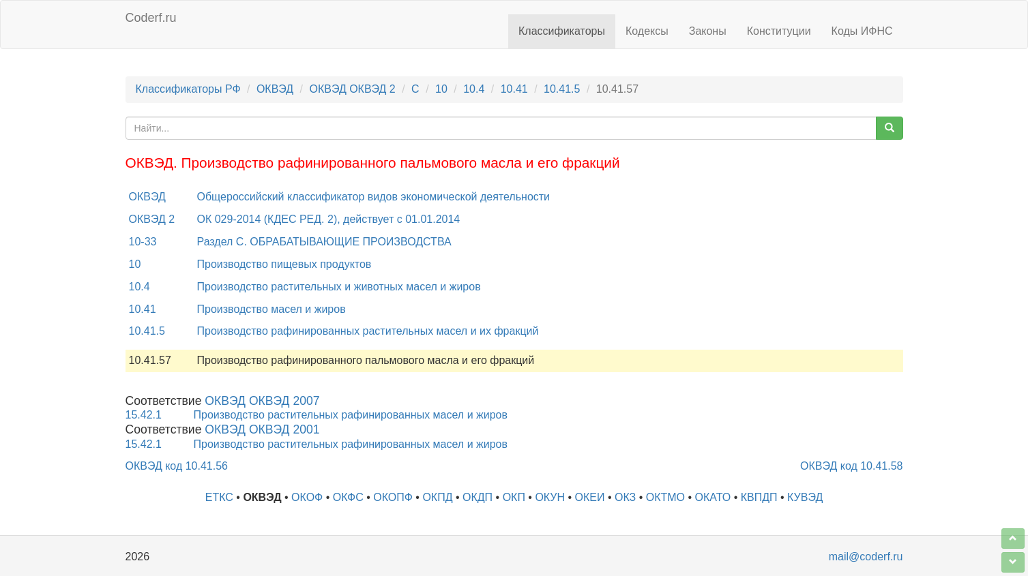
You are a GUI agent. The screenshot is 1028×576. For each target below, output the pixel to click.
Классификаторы (561, 31)
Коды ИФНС (862, 31)
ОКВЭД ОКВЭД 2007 (262, 401)
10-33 (143, 241)
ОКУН (550, 497)
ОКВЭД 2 (152, 219)
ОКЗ (625, 497)
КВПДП (759, 497)
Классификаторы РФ (188, 89)
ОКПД (437, 497)
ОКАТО (713, 497)
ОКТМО (665, 497)
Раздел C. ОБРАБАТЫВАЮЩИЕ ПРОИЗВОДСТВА (324, 241)
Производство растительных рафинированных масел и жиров (351, 415)
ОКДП (477, 497)
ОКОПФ (393, 497)
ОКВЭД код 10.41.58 (851, 466)
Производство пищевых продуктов (284, 264)
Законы (707, 31)
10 (441, 89)
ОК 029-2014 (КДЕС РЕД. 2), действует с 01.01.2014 (328, 219)
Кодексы (647, 31)
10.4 (473, 89)
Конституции (779, 31)
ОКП (514, 497)
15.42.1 (144, 415)
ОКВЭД (274, 89)
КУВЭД (805, 497)
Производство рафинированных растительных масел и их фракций (368, 331)
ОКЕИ (590, 497)
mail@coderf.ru (866, 556)
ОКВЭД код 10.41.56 (177, 466)
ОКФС (348, 497)
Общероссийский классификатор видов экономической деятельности (373, 196)
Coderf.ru (151, 18)
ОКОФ (307, 497)
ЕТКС (219, 497)
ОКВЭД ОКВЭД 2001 (262, 429)
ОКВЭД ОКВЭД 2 (352, 89)
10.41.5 (562, 89)
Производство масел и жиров (271, 309)
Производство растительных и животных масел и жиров (339, 286)
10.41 (514, 89)
